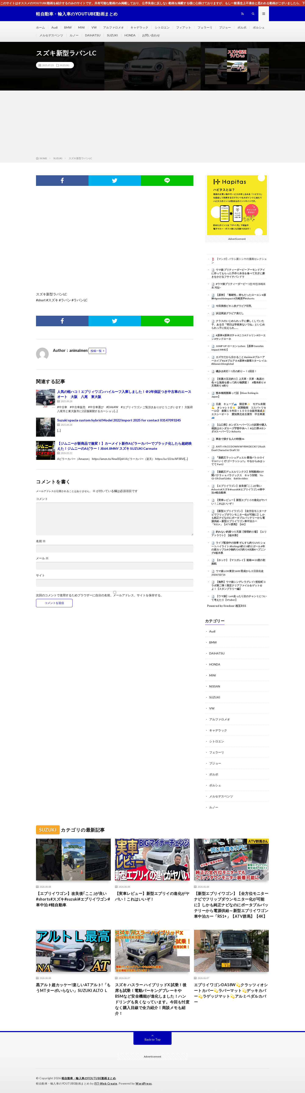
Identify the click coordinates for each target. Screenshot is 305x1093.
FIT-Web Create (105, 1083)
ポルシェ (259, 27)
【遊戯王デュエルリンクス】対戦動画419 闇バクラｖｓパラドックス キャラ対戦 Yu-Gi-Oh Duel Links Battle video (238, 475)
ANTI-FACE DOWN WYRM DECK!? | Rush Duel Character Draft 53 (238, 448)
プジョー (225, 27)
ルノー (74, 35)
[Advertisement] (152, 124)
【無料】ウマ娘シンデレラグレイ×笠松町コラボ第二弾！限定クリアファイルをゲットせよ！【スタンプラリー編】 (238, 585)
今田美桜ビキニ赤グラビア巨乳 (233, 305)
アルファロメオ (113, 27)
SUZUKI (112, 35)
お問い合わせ (151, 35)
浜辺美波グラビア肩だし (230, 313)
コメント (42, 498)
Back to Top (153, 1039)
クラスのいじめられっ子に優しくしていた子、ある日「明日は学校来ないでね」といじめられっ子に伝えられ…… (238, 324)
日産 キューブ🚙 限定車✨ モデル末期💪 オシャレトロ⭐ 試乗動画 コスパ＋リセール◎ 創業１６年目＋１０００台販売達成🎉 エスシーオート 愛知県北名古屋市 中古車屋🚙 (239, 410)
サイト (40, 575)
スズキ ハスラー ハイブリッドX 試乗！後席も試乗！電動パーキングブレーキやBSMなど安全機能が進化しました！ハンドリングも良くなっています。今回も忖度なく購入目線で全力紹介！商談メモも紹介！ (152, 999)
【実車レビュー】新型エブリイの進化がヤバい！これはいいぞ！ (152, 896)
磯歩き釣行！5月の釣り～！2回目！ (236, 371)
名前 (41, 541)
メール (42, 558)
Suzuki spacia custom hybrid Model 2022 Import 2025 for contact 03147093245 (119, 420)
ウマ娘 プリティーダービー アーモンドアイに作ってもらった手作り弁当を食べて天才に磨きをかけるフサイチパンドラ (238, 273)
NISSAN (214, 686)
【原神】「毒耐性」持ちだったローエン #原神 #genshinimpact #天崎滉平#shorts (238, 296)
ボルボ (241, 27)
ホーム (40, 27)
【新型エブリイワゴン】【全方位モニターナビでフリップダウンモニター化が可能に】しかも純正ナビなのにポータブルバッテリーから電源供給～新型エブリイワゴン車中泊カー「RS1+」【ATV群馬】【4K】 (239, 517)
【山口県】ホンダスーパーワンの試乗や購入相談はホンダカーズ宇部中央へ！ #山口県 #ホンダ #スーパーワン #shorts (239, 428)
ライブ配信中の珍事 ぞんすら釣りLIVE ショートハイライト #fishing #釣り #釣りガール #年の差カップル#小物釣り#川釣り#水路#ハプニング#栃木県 (238, 547)
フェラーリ (205, 27)
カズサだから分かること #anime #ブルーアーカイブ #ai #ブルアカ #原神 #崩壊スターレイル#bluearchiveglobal (239, 360)
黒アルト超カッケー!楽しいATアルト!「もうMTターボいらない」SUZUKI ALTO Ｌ (73, 987)
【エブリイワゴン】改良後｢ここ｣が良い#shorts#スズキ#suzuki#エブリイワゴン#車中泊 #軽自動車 (238, 489)
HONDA (130, 35)
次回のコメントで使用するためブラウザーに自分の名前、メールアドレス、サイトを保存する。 (100, 595)
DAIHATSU (92, 35)
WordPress (144, 1083)
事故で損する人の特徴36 (230, 438)
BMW (68, 27)
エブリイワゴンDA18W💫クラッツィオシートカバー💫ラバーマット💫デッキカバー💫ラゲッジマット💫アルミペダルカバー (231, 993)
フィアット (183, 27)
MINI (81, 27)
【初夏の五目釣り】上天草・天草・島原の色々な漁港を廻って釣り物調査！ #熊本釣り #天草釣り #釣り (238, 382)
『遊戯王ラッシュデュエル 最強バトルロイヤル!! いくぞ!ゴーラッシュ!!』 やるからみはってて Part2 (238, 461)
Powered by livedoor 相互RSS (226, 606)
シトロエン (162, 27)
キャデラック (139, 27)
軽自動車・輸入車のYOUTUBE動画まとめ (89, 1078)
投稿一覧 (96, 350)
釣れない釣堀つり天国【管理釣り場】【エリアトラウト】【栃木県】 (239, 533)
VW (94, 27)
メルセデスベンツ (51, 35)
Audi (54, 27)
